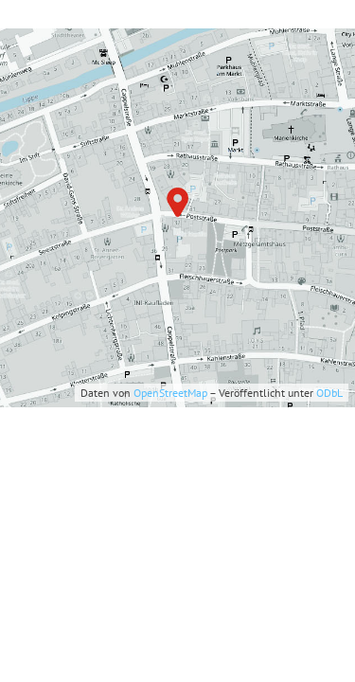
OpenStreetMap (170, 393)
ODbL (329, 393)
